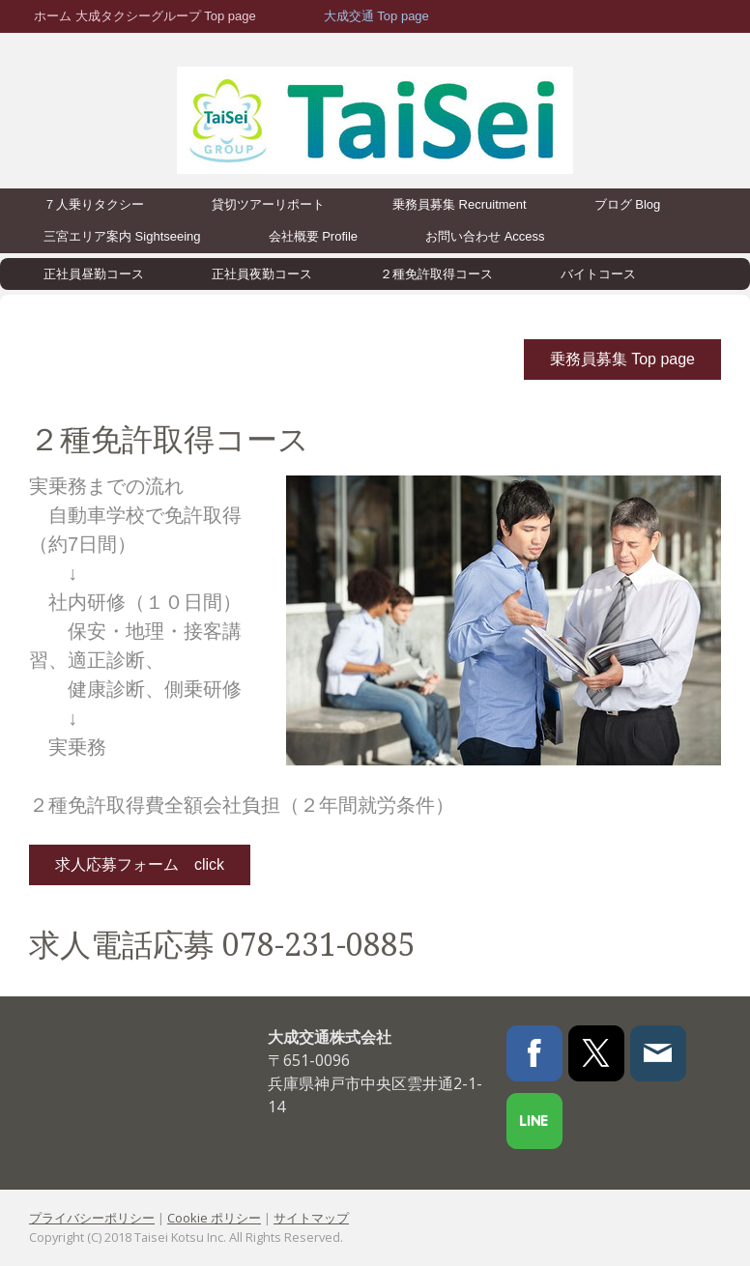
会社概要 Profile (313, 236)
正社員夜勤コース (262, 274)
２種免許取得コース (436, 274)
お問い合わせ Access (485, 236)
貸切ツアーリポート (268, 204)
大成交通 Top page (376, 16)
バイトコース (598, 274)
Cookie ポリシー (214, 1217)
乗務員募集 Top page (622, 359)
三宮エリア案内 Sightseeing (122, 236)
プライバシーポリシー (92, 1217)
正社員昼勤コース (93, 274)
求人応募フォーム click (139, 864)
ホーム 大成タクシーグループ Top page (145, 16)
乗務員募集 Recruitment (459, 204)
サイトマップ (311, 1217)
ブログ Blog (627, 204)
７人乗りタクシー (93, 204)
